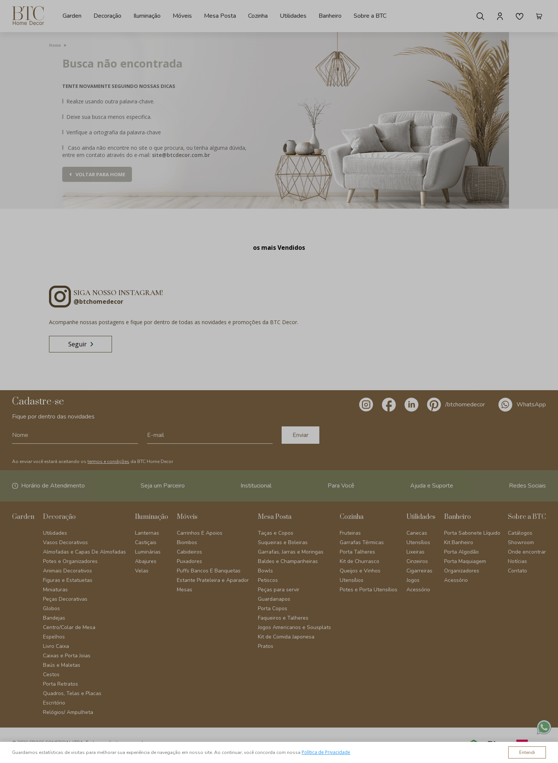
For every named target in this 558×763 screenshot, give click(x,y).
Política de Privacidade (326, 752)
